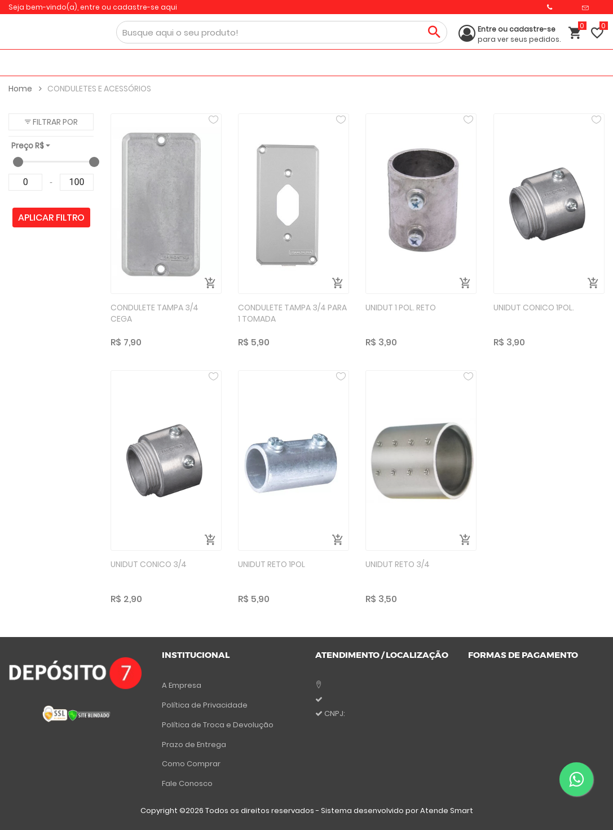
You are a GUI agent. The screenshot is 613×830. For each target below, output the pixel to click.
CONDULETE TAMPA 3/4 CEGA (155, 313)
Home (25, 88)
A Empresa (181, 685)
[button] (51, 121)
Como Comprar (191, 763)
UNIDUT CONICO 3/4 (149, 564)
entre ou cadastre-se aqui (128, 7)
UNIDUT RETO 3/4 (397, 564)
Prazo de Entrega (194, 744)
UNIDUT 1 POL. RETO (400, 307)
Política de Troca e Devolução (218, 724)
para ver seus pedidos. (519, 34)
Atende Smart (446, 810)
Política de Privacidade (205, 705)
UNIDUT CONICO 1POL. (533, 307)
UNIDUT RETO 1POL (271, 564)
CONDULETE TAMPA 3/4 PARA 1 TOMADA (292, 313)
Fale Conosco (187, 783)
